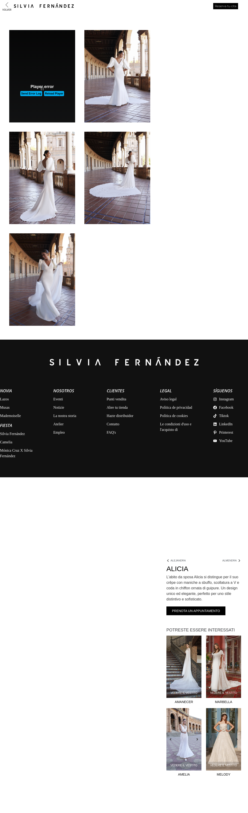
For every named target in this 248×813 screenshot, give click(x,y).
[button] (172, 667)
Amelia (184, 774)
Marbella (223, 701)
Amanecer (184, 701)
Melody (223, 774)
